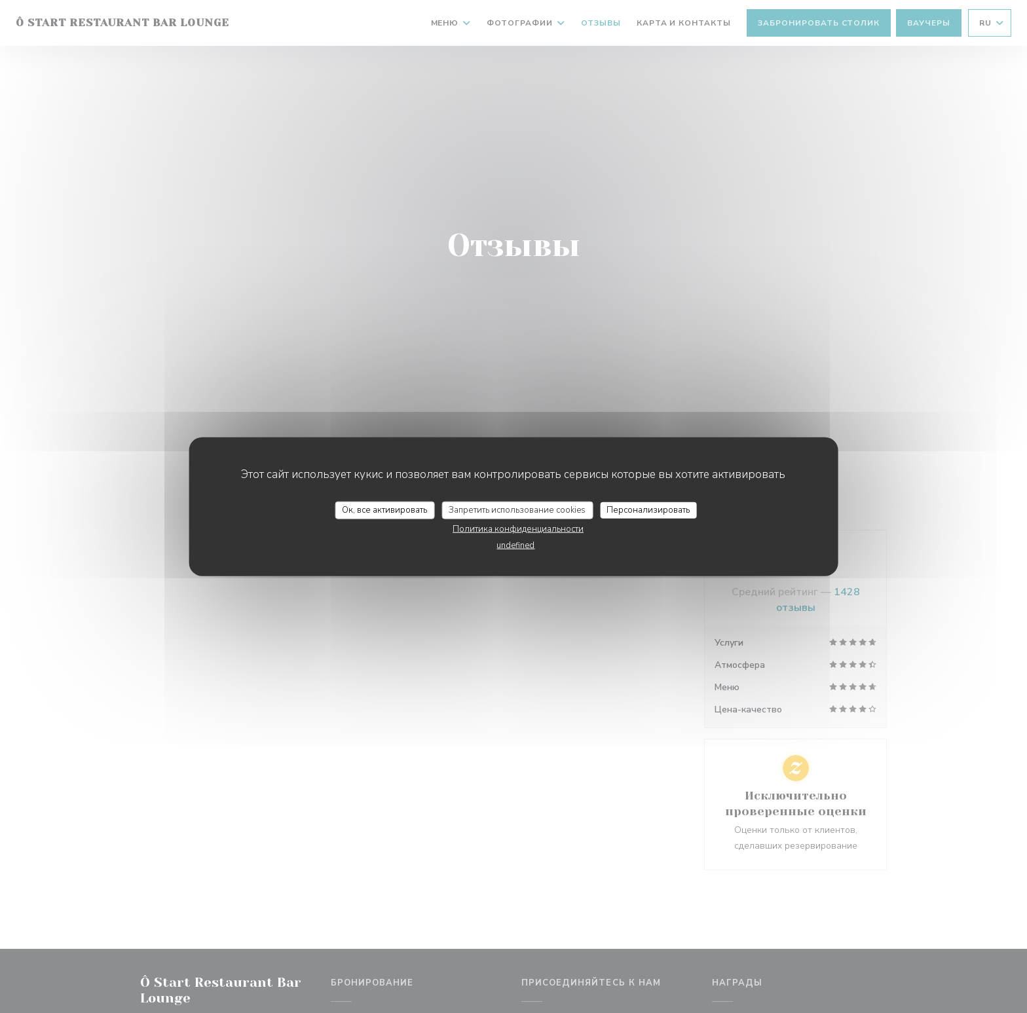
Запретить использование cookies (517, 509)
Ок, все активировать (384, 509)
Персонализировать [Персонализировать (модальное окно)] (648, 509)
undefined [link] (515, 545)
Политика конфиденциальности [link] (518, 529)
